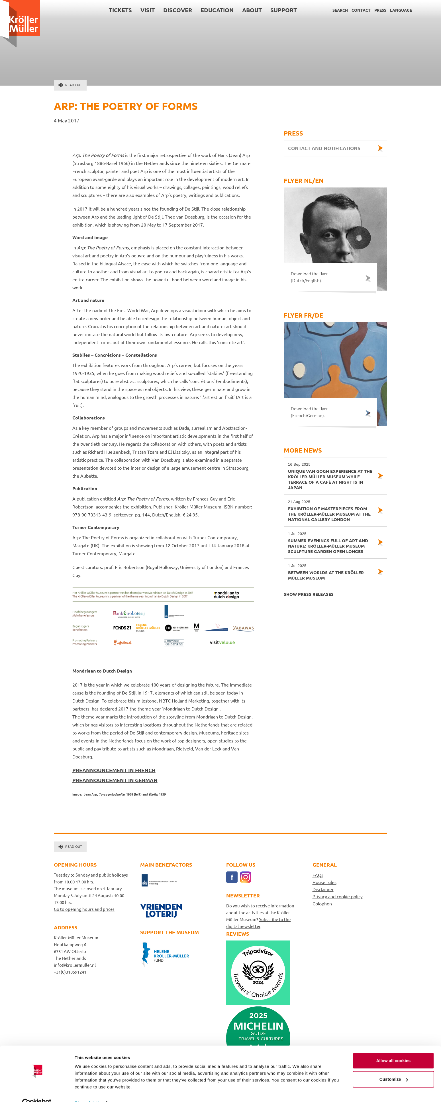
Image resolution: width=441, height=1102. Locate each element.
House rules (324, 882)
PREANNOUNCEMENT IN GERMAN (115, 780)
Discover (177, 10)
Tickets (120, 10)
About (252, 10)
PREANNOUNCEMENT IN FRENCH (114, 770)
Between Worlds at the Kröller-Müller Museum (330, 572)
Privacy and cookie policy (338, 896)
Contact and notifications (324, 148)
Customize (393, 1067)
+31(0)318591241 (70, 971)
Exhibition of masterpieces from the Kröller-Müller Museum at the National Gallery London (330, 510)
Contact (361, 10)
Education (217, 10)
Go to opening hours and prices (84, 909)
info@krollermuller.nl (75, 965)
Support (283, 10)
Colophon (322, 903)
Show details (88, 1090)
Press (380, 10)
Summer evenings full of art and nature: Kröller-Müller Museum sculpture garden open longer (330, 542)
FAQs (318, 875)
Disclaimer (323, 889)
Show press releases (309, 594)
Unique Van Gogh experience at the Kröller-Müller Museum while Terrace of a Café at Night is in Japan (330, 476)
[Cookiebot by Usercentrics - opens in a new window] (37, 1091)
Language (401, 10)
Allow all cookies (393, 1048)
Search (340, 10)
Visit (147, 10)
